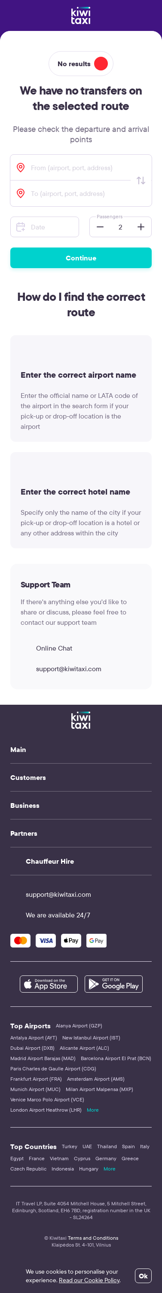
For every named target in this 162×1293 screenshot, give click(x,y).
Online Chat (46, 648)
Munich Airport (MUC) (35, 1089)
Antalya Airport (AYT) (33, 1037)
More (93, 1110)
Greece (130, 1158)
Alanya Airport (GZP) (79, 1025)
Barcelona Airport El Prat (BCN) (116, 1058)
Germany (105, 1158)
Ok (143, 1276)
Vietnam (59, 1158)
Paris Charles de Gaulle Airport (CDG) (53, 1068)
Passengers (109, 216)
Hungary (88, 1168)
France (37, 1158)
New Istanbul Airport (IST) (91, 1037)
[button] (97, 227)
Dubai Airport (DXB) (32, 1048)
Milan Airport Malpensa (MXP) (99, 1089)
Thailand (107, 1146)
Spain (128, 1146)
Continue (81, 258)
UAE (87, 1146)
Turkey (69, 1146)
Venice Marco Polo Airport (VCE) (47, 1099)
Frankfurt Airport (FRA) (36, 1079)
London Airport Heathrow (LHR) (46, 1110)
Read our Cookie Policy (89, 1280)
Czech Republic (28, 1168)
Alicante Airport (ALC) (84, 1048)
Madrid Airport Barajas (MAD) (43, 1058)
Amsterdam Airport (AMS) (96, 1079)
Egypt (17, 1158)
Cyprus (82, 1158)
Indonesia (63, 1168)
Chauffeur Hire (50, 861)
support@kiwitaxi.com (61, 668)
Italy (145, 1146)
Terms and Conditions (93, 1238)
